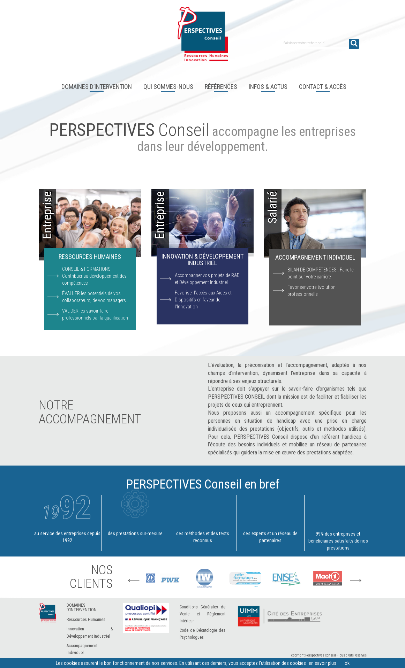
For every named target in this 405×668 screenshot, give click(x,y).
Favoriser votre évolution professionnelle (311, 290)
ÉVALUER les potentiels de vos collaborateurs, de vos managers (94, 297)
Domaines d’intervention (96, 86)
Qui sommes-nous (168, 86)
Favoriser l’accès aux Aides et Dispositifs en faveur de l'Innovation (203, 299)
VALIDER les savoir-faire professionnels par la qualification (95, 314)
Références (221, 86)
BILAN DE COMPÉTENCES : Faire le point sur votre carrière (320, 273)
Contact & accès (322, 86)
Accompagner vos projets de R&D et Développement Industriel (207, 278)
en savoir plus (322, 663)
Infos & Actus (268, 86)
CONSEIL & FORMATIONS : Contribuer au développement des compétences (94, 276)
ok (347, 663)
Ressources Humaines (86, 619)
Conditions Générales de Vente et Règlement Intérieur (203, 614)
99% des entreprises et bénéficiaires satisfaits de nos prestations (338, 523)
